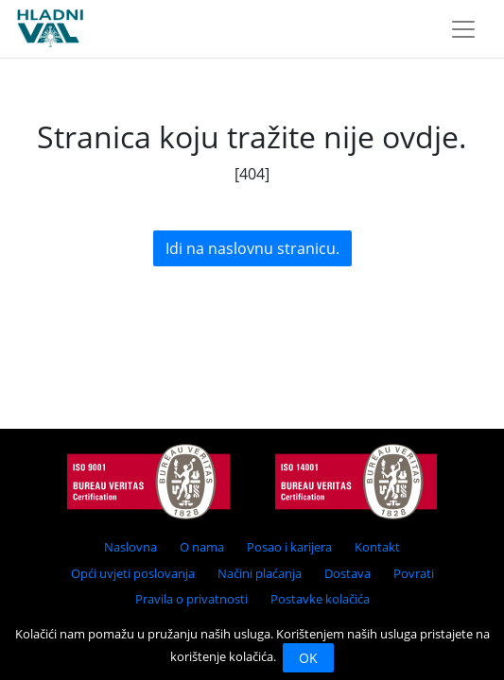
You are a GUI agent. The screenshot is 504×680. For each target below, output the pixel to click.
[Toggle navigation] (463, 29)
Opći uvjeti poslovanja (133, 573)
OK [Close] (308, 658)
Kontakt (377, 546)
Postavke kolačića (320, 598)
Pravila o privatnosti (191, 598)
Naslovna (130, 546)
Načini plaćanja (259, 573)
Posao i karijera (289, 546)
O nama (202, 546)
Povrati (413, 573)
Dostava (347, 573)
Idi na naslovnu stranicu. (252, 248)
